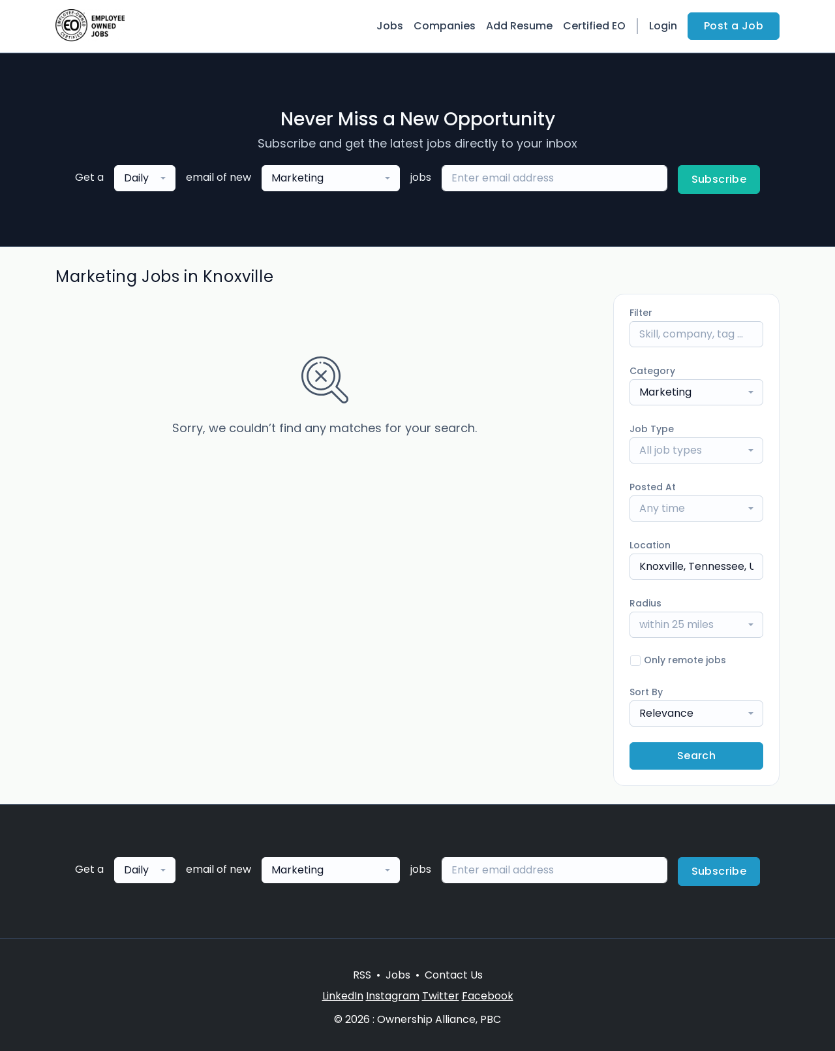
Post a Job (733, 25)
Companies (445, 25)
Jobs (389, 25)
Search (696, 755)
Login (663, 25)
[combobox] (144, 178)
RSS (362, 974)
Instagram (392, 995)
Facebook (487, 995)
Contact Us (454, 974)
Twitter (440, 995)
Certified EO (594, 25)
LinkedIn (342, 995)
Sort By (646, 691)
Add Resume (519, 25)
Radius (645, 603)
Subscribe (719, 179)
